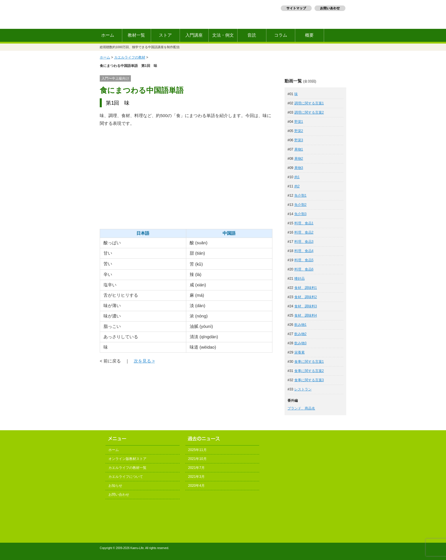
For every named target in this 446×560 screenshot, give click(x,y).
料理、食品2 (304, 232)
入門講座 (194, 35)
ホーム (107, 35)
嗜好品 (299, 279)
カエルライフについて (125, 477)
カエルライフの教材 (129, 57)
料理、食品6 (304, 269)
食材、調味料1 (305, 288)
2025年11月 (197, 450)
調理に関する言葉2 (309, 112)
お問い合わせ (118, 495)
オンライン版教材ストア (127, 459)
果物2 (298, 159)
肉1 (297, 177)
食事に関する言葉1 (309, 362)
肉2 (297, 186)
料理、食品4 (304, 251)
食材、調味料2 (305, 297)
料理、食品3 (304, 242)
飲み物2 (300, 334)
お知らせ (115, 486)
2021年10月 (197, 459)
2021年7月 (196, 468)
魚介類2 (300, 205)
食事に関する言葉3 (309, 380)
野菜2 (298, 131)
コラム (280, 35)
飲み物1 (300, 325)
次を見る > (144, 360)
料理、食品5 (304, 260)
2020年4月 (196, 486)
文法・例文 (223, 35)
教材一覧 (136, 35)
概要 (309, 35)
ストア (165, 35)
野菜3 (298, 140)
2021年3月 (196, 477)
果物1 (298, 149)
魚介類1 (300, 195)
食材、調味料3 (305, 306)
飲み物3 (300, 343)
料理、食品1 (304, 223)
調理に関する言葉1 (309, 103)
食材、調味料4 (305, 315)
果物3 (298, 168)
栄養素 (299, 352)
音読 (251, 35)
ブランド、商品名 (301, 408)
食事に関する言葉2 (309, 371)
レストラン (303, 389)
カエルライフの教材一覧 (127, 468)
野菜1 (298, 122)
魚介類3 (300, 214)
